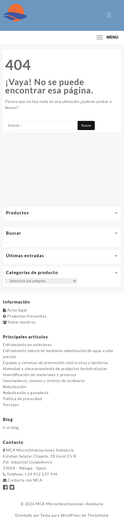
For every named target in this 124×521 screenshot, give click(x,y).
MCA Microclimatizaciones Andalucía (69, 504)
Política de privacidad (22, 398)
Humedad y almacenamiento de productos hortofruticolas (55, 368)
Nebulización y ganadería (26, 392)
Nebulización (14, 386)
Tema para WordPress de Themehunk (74, 515)
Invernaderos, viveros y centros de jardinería (44, 380)
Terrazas (11, 404)
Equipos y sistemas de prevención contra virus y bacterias (56, 362)
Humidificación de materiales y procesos (39, 374)
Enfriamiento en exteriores (27, 344)
